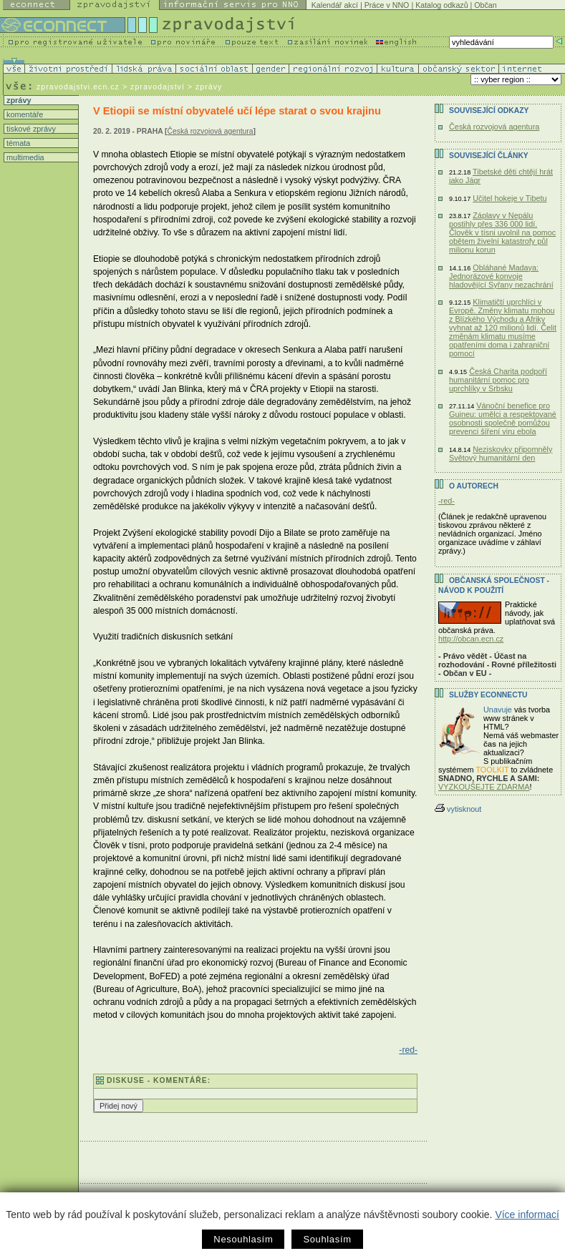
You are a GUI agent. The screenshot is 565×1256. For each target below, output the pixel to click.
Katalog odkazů (441, 5)
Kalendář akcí (335, 5)
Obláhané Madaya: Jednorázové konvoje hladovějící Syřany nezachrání (501, 276)
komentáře (23, 114)
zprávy (17, 100)
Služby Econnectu (488, 695)
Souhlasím (327, 1239)
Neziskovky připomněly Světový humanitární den (500, 453)
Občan (485, 5)
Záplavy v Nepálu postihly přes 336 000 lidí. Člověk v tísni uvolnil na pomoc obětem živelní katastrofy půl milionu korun (502, 232)
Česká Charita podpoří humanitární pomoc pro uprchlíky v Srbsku (498, 380)
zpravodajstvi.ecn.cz (78, 86)
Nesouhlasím (243, 1239)
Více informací (527, 1214)
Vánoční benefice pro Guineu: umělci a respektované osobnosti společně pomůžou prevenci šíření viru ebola (502, 418)
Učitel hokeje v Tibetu (509, 198)
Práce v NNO (387, 5)
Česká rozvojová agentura (210, 131)
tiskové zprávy (30, 128)
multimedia (24, 157)
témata (17, 143)
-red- (408, 1050)
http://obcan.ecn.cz (470, 638)
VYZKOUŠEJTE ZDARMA (484, 786)
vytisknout (458, 809)
